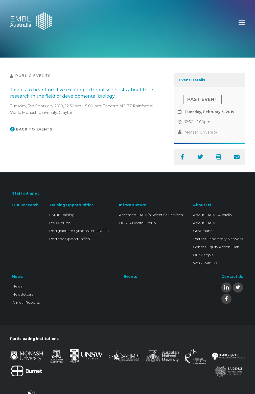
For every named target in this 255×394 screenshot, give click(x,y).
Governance (204, 230)
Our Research (25, 205)
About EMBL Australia (212, 215)
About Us (202, 205)
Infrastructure (132, 205)
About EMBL (204, 223)
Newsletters (22, 294)
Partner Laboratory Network (218, 239)
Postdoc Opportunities (69, 239)
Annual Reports (26, 302)
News (17, 276)
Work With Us (205, 263)
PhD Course (60, 223)
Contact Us (232, 276)
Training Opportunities (71, 205)
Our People (203, 255)
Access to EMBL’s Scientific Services (151, 215)
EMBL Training (62, 215)
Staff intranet (25, 193)
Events (130, 276)
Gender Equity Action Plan (216, 247)
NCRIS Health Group (137, 223)
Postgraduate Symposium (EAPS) (79, 230)
